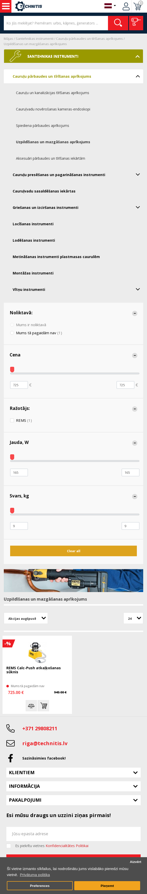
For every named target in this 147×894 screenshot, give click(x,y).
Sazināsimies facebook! (44, 758)
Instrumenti (6, 6)
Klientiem (21, 772)
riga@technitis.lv (44, 743)
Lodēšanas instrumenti (34, 240)
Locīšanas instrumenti (33, 223)
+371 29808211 (39, 728)
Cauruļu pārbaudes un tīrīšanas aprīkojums (89, 38)
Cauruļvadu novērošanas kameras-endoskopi (53, 109)
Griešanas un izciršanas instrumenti (78, 207)
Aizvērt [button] (135, 862)
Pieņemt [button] (107, 886)
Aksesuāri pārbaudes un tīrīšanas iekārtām (50, 158)
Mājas (8, 38)
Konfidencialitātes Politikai (67, 845)
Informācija (24, 786)
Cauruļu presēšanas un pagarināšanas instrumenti (78, 174)
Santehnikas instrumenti (34, 38)
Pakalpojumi (25, 800)
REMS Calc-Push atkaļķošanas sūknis (33, 670)
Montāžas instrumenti (33, 273)
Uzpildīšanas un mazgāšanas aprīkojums (35, 44)
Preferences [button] (39, 886)
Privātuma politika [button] (35, 875)
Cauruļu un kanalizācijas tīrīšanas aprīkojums (52, 92)
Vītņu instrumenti (78, 289)
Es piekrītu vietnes (51, 846)
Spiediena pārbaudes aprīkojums (42, 125)
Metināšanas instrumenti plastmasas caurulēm (56, 256)
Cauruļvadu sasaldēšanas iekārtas (44, 191)
